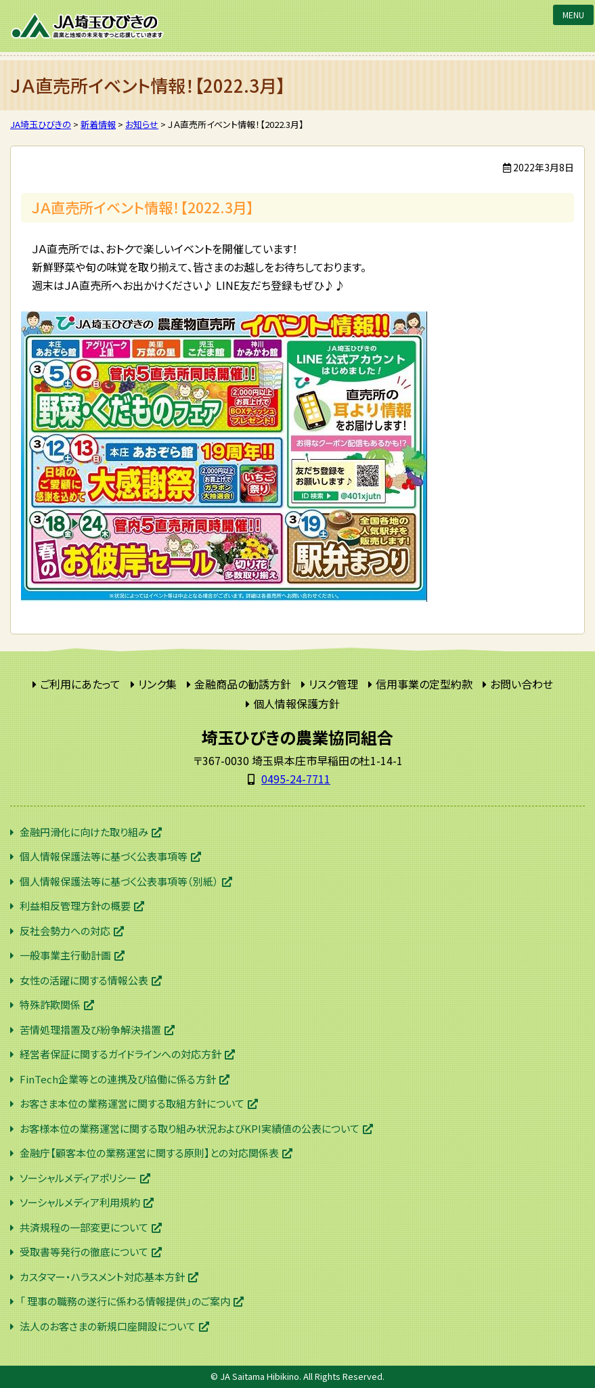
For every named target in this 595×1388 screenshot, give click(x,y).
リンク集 (157, 684)
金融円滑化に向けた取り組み (84, 832)
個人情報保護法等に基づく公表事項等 (104, 856)
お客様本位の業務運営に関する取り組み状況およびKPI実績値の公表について (189, 1128)
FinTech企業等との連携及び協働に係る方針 (118, 1079)
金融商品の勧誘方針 (242, 684)
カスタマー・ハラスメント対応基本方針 (102, 1277)
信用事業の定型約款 (424, 684)
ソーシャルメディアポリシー (78, 1178)
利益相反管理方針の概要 (75, 905)
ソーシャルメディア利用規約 (80, 1202)
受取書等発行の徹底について (84, 1251)
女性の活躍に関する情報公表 (84, 980)
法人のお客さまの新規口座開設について (108, 1326)
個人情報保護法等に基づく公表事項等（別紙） (119, 881)
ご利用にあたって (80, 684)
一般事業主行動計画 (65, 955)
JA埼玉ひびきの (88, 26)
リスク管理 (333, 684)
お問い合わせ (521, 684)
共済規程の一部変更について (84, 1227)
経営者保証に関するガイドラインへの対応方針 (120, 1054)
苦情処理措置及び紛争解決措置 (90, 1029)
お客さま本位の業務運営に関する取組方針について (132, 1103)
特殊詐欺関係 (50, 1004)
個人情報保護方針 (296, 703)
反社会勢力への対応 (65, 931)
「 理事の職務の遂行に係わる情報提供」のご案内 (125, 1301)
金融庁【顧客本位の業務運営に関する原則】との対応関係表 (149, 1153)
